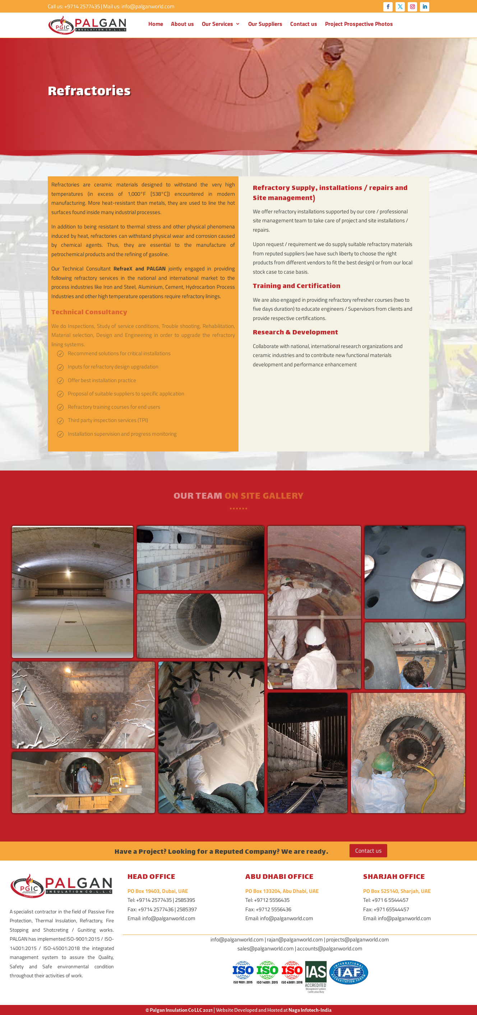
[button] (72, 592)
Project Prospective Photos (359, 24)
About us (182, 24)
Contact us (303, 24)
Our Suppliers (265, 24)
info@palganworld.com (148, 6)
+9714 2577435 (82, 6)
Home (155, 24)
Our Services (217, 24)
